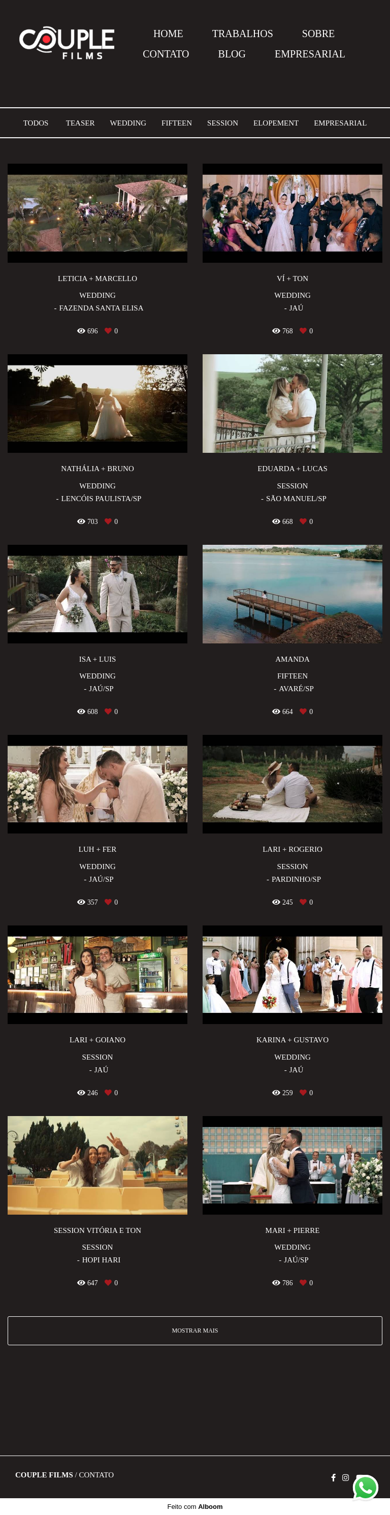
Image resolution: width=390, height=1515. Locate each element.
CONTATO (166, 53)
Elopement (276, 123)
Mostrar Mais (195, 1330)
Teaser (80, 123)
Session (222, 123)
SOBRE (318, 33)
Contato (96, 1475)
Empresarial (340, 123)
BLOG (232, 53)
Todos (36, 123)
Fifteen (176, 123)
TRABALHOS (242, 33)
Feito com (194, 1506)
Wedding (128, 123)
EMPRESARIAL (310, 53)
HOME (168, 33)
